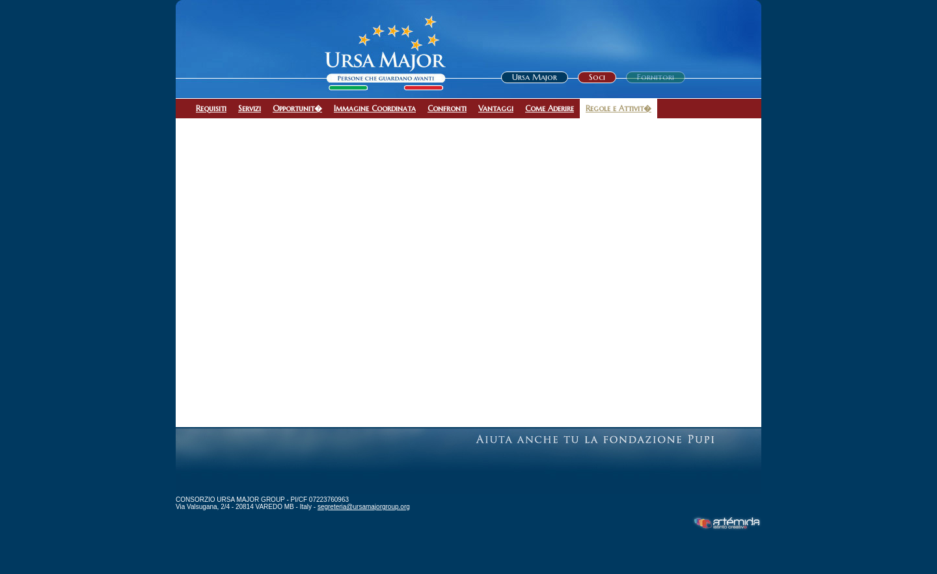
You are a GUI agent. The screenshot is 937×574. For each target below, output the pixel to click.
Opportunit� (297, 108)
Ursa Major (534, 77)
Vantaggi (495, 108)
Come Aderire (549, 108)
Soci (597, 77)
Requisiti (211, 108)
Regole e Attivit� (618, 108)
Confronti (447, 108)
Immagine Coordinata (375, 108)
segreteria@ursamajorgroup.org (364, 506)
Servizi (249, 108)
